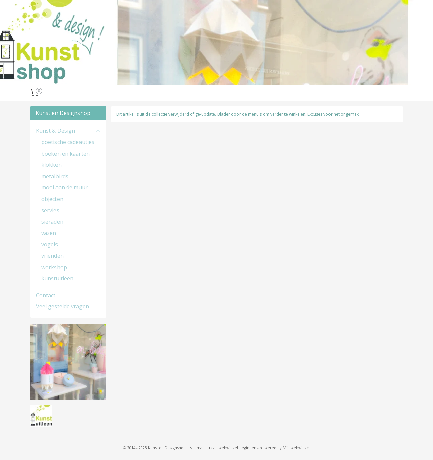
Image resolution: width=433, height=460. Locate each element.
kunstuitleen (57, 278)
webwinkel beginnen (237, 447)
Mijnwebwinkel (296, 447)
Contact (45, 295)
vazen (48, 233)
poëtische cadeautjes (67, 142)
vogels (49, 244)
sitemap (197, 447)
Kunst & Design (68, 130)
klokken (51, 164)
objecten (52, 199)
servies (50, 210)
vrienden (52, 255)
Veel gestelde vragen (62, 306)
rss (211, 447)
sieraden (52, 221)
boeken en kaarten (65, 153)
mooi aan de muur (64, 187)
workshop (54, 267)
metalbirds (54, 176)
